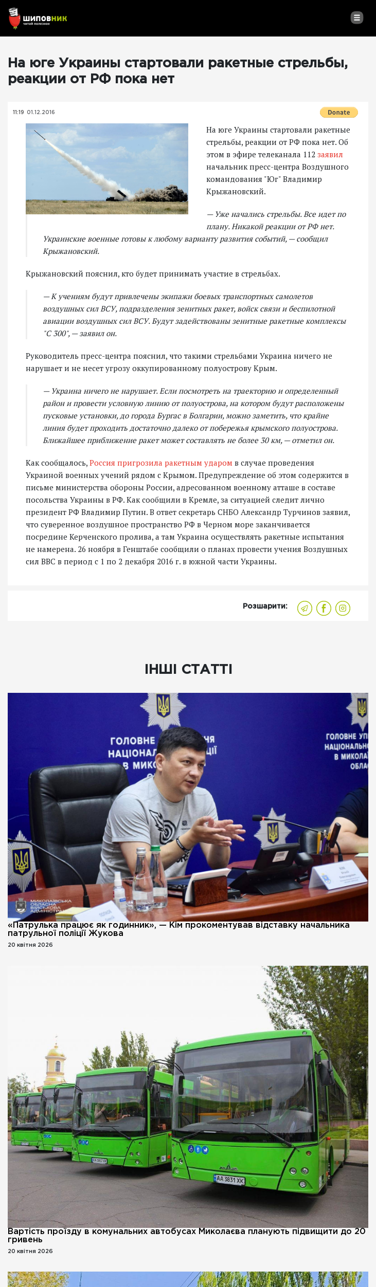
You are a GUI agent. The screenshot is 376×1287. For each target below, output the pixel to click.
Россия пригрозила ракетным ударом (160, 462)
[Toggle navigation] (356, 17)
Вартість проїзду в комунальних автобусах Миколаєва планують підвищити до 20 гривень (187, 1236)
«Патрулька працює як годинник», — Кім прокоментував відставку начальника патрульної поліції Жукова (179, 929)
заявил (330, 154)
